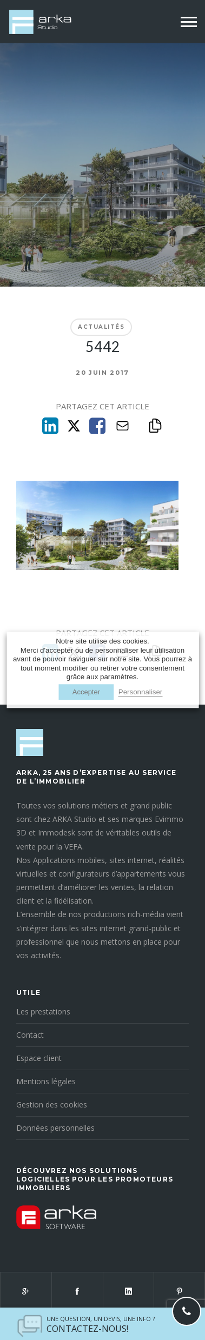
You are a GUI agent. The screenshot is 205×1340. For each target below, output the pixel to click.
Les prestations (43, 1011)
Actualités (101, 326)
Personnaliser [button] (140, 692)
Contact (30, 1035)
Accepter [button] (86, 692)
